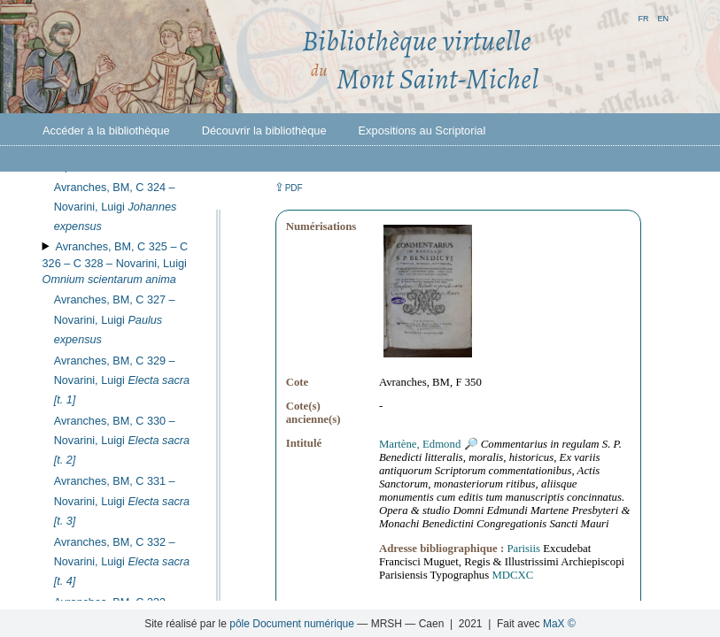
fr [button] (643, 17)
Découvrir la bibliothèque (264, 130)
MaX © (559, 624)
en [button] (663, 17)
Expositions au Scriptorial (422, 130)
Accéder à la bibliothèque (106, 130)
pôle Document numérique (291, 624)
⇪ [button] (289, 187)
